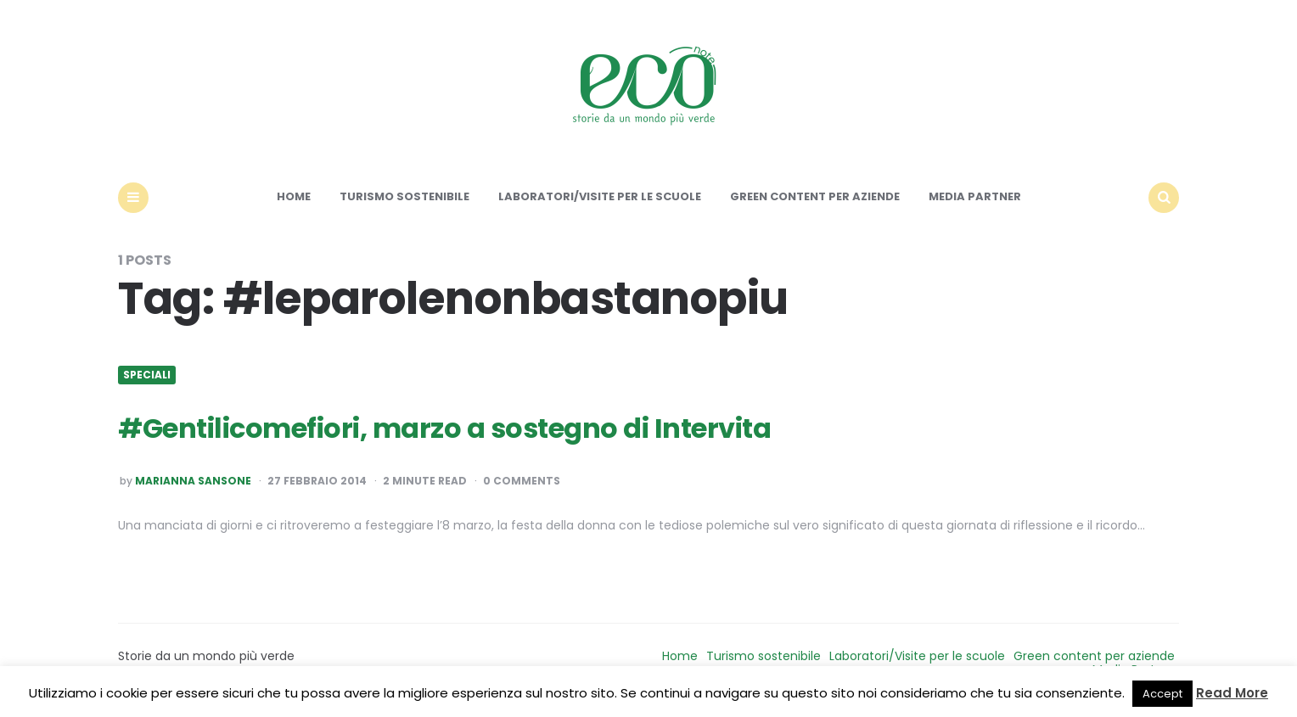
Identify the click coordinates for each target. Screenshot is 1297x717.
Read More (1232, 693)
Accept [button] (1162, 694)
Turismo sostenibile (404, 196)
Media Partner (975, 196)
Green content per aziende (815, 196)
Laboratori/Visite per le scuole (599, 196)
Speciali (147, 375)
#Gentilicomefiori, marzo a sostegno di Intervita (444, 428)
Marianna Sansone (193, 481)
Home (294, 196)
